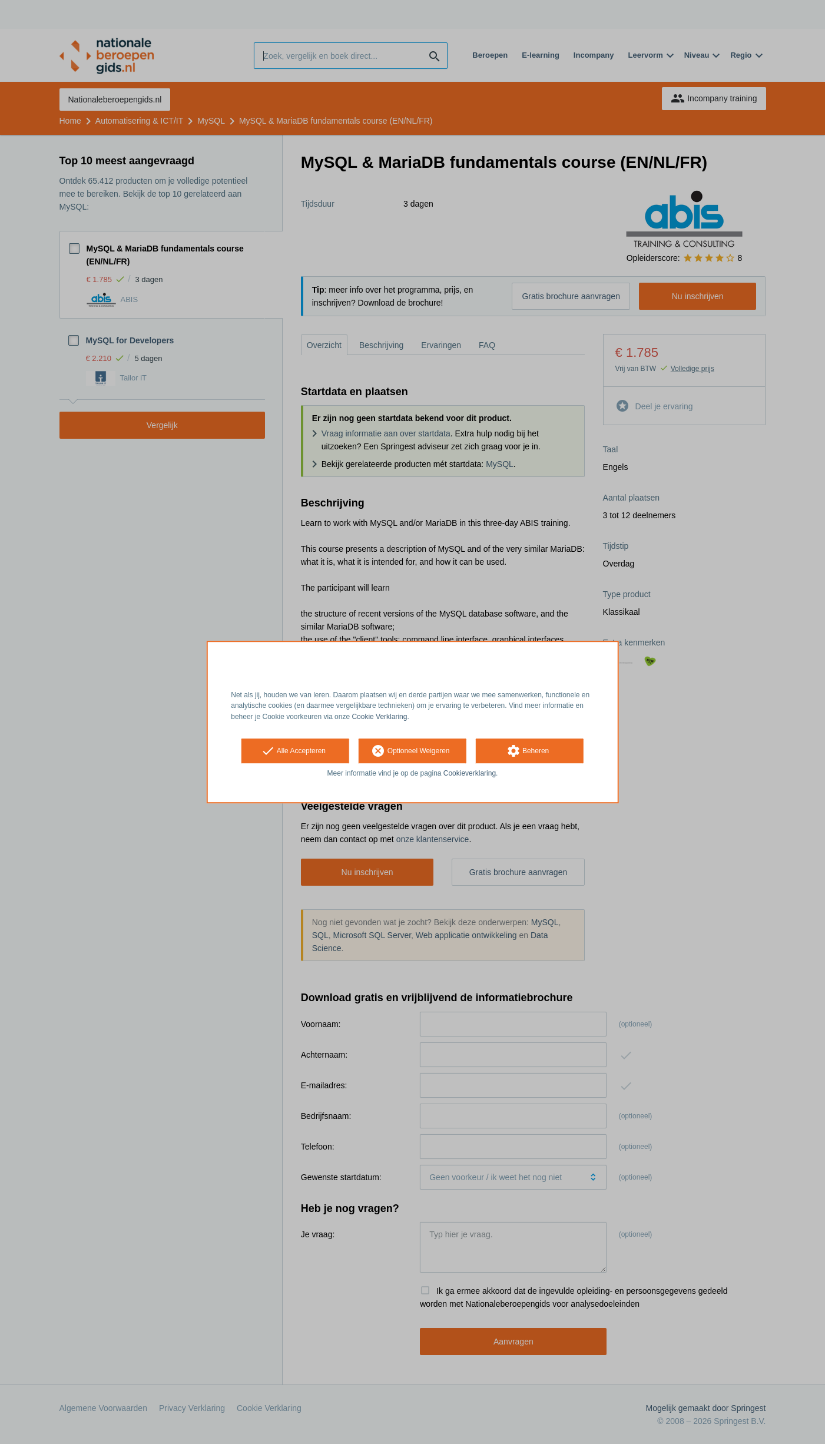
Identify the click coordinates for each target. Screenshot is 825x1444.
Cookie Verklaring (379, 717)
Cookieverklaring (469, 773)
